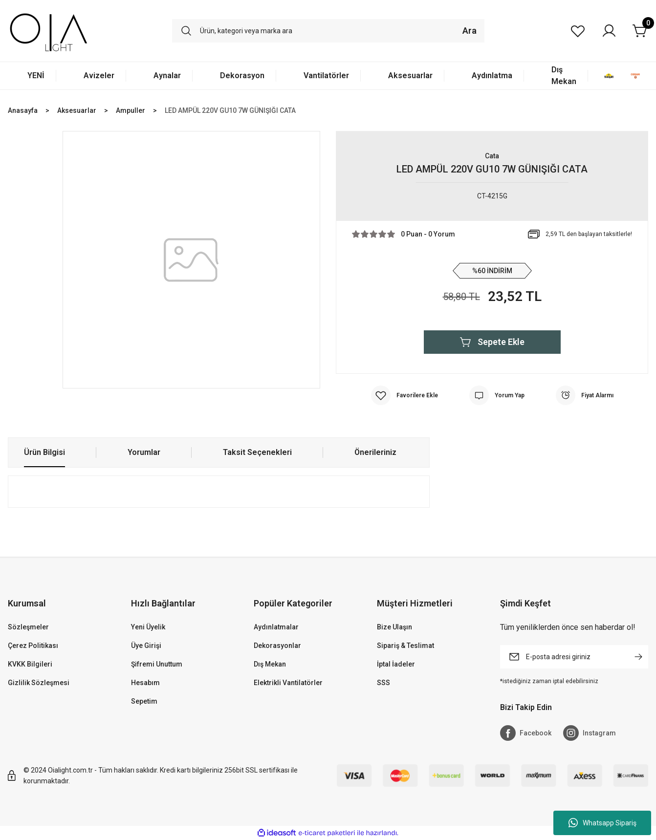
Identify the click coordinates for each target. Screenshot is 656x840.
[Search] (328, 31)
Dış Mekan (270, 664)
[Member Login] (609, 31)
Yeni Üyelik (148, 627)
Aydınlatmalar (276, 627)
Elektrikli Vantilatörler (288, 683)
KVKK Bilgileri (30, 664)
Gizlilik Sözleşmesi (38, 683)
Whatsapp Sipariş (602, 823)
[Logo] (48, 31)
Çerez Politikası (33, 645)
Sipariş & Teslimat (405, 645)
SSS (383, 683)
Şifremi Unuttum (156, 664)
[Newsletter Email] (574, 656)
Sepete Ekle (492, 342)
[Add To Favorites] (404, 395)
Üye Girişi (146, 645)
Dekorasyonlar (277, 645)
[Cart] (640, 31)
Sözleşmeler (28, 627)
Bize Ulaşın (394, 627)
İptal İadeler (396, 664)
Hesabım (145, 683)
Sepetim (144, 701)
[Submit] (638, 656)
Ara (469, 30)
